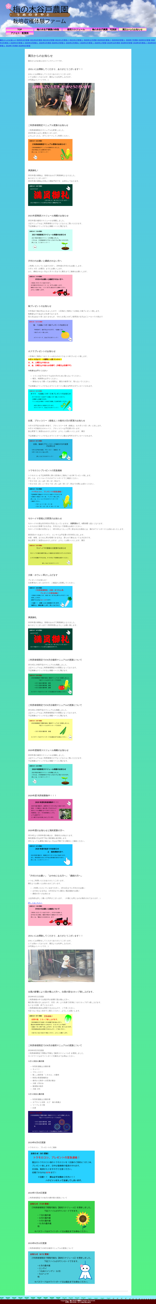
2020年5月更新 (144, 40)
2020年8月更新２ (104, 40)
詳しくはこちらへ (35, 903)
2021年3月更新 (49, 40)
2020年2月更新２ (73, 43)
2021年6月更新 (36, 40)
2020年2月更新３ (58, 43)
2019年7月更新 (12, 46)
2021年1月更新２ (62, 40)
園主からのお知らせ (132, 29)
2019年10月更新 (113, 43)
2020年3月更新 (45, 43)
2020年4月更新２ (17, 43)
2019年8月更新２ (140, 43)
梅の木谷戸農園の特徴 (48, 29)
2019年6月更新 (24, 46)
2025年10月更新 (22, 40)
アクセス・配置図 (20, 33)
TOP (19, 29)
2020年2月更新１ (87, 43)
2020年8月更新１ (118, 40)
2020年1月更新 (100, 43)
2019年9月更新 (127, 43)
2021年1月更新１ (76, 40)
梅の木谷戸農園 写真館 (104, 29)
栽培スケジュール (76, 29)
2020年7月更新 (132, 40)
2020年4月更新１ (32, 43)
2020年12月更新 (90, 40)
